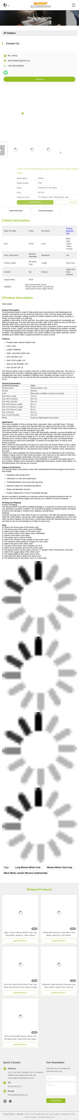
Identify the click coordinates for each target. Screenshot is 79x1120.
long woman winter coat (27, 867)
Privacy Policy (9, 1114)
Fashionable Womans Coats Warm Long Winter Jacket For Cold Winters (59, 933)
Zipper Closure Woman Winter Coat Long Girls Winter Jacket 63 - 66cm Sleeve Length (20, 934)
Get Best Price (73, 202)
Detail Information (16, 211)
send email (56, 1100)
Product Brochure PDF (70, 230)
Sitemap (19, 1114)
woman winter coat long (59, 867)
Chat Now (39, 79)
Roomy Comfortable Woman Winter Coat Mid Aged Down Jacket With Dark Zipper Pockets (20, 1037)
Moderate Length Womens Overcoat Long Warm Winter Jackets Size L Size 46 (58, 985)
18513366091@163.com (19, 61)
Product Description (45, 211)
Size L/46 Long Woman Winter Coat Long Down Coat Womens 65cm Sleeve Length (20, 985)
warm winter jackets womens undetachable (25, 873)
